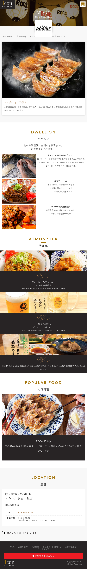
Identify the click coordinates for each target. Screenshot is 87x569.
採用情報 (35, 547)
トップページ (8, 36)
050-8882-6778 (25, 513)
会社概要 (46, 547)
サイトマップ (43, 549)
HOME (12, 547)
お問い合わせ (71, 547)
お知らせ (58, 547)
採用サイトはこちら (45, 555)
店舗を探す (22, 36)
